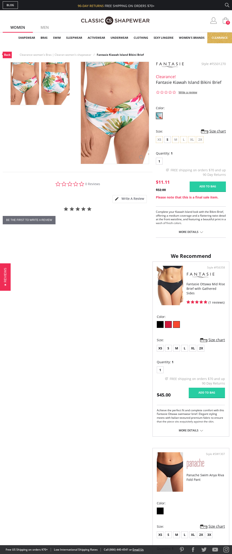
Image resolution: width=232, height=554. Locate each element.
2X (51, 353)
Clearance (220, 38)
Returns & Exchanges (97, 501)
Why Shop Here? (152, 472)
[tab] (129, 199)
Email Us (138, 550)
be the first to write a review (29, 220)
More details (188, 232)
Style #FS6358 (100, 272)
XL (43, 353)
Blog (10, 5)
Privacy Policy (151, 501)
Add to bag (207, 186)
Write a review (188, 92)
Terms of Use (38, 533)
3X (173, 353)
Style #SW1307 (213, 272)
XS (10, 353)
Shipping (86, 494)
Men (45, 27)
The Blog (146, 494)
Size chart (217, 131)
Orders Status (91, 486)
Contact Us (89, 508)
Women (17, 27)
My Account (89, 479)
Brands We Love (152, 486)
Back (7, 55)
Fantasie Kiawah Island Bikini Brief (120, 55)
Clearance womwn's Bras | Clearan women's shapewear (55, 55)
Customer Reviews (154, 479)
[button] (5, 277)
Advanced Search (94, 472)
